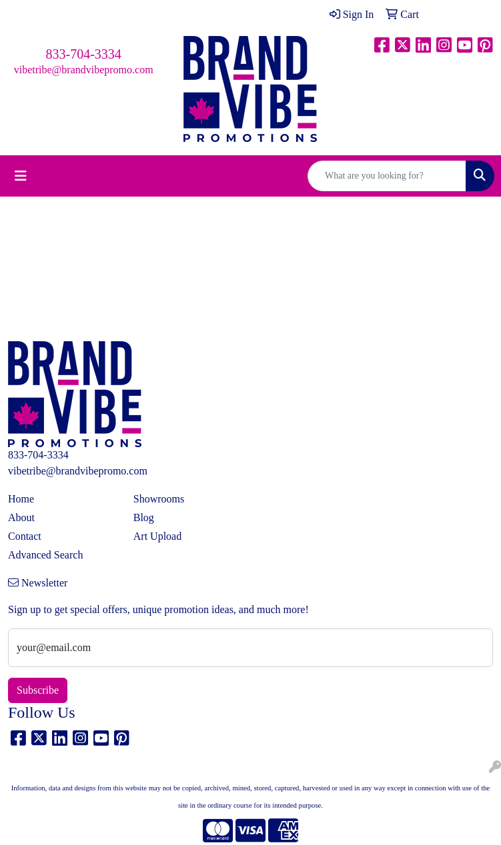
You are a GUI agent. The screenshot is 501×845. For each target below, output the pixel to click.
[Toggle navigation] (21, 176)
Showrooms (158, 498)
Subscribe (38, 690)
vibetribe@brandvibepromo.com (83, 69)
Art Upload (157, 536)
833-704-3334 (83, 54)
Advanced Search (45, 554)
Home (21, 498)
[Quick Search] (387, 176)
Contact (24, 536)
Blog (143, 517)
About (21, 517)
